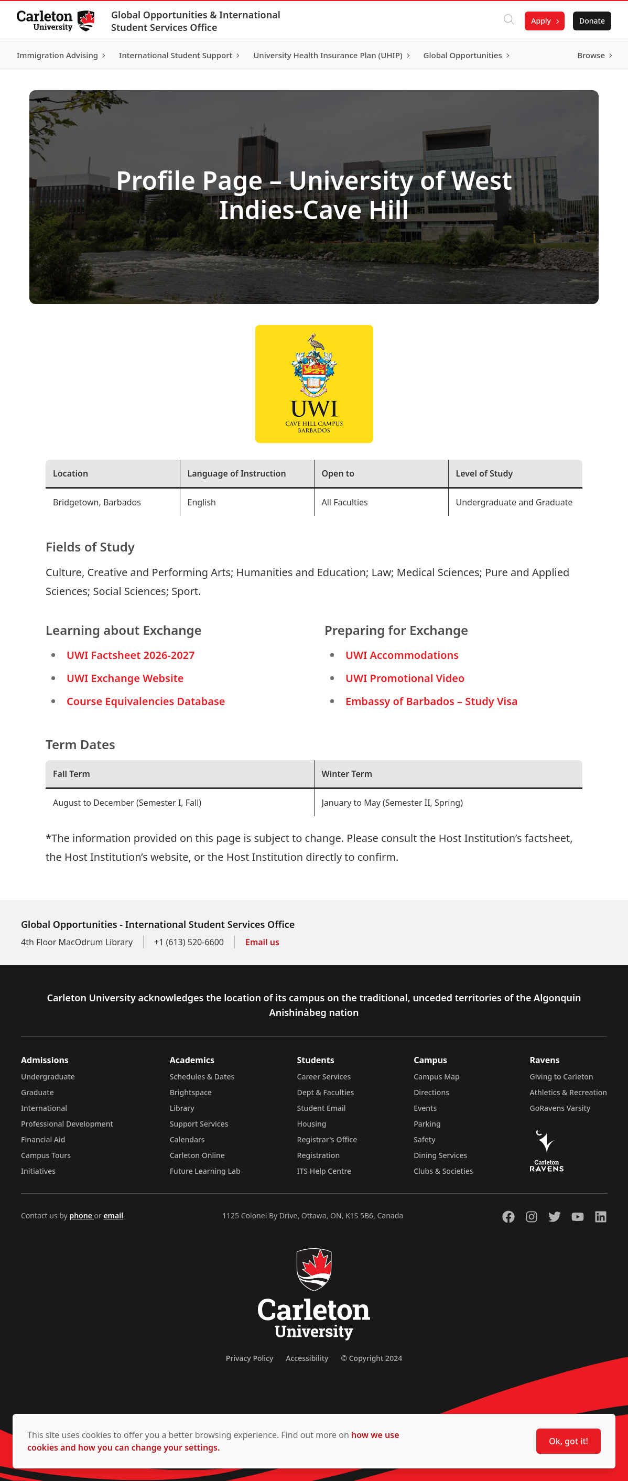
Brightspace (191, 1092)
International (44, 1108)
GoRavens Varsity (560, 1108)
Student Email (321, 1108)
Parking (427, 1124)
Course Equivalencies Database (146, 701)
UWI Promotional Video (404, 678)
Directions (431, 1092)
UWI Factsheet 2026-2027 (130, 655)
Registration (318, 1155)
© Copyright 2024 (371, 1358)
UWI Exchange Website (125, 678)
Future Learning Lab (205, 1171)
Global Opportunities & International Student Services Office (195, 21)
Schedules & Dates (202, 1077)
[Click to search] (509, 21)
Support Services (199, 1124)
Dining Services (440, 1155)
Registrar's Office (327, 1139)
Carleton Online (197, 1155)
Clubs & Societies (443, 1171)
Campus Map (437, 1077)
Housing (312, 1124)
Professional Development (67, 1124)
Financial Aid (43, 1139)
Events (425, 1108)
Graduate (37, 1092)
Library (182, 1108)
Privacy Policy (249, 1358)
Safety (425, 1139)
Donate (592, 21)
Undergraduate (48, 1077)
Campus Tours (46, 1155)
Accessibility (307, 1358)
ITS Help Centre (324, 1171)
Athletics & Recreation (568, 1092)
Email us (262, 942)
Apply (541, 21)
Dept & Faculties (325, 1092)
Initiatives (38, 1171)
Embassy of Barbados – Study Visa (431, 701)
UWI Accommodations (402, 655)
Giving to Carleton (561, 1077)
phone (81, 1215)
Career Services (324, 1077)
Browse (591, 55)
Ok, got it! (568, 1441)
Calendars (187, 1139)
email (113, 1215)
